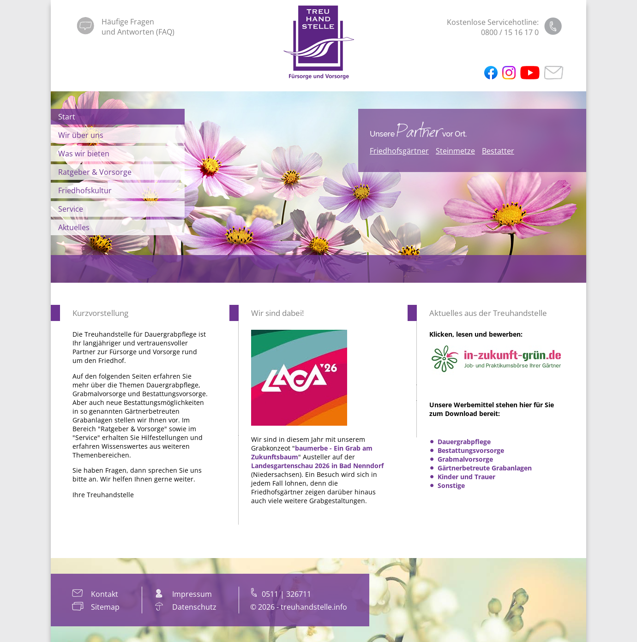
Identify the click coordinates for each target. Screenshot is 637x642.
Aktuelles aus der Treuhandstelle (488, 313)
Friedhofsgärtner (399, 151)
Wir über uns (80, 135)
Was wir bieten (83, 154)
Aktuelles (74, 227)
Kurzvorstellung (100, 313)
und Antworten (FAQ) (138, 32)
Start (66, 117)
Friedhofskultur (85, 190)
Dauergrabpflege (464, 441)
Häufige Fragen (128, 22)
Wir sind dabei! (277, 313)
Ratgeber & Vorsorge (95, 172)
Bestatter (498, 151)
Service (70, 209)
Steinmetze (455, 151)
